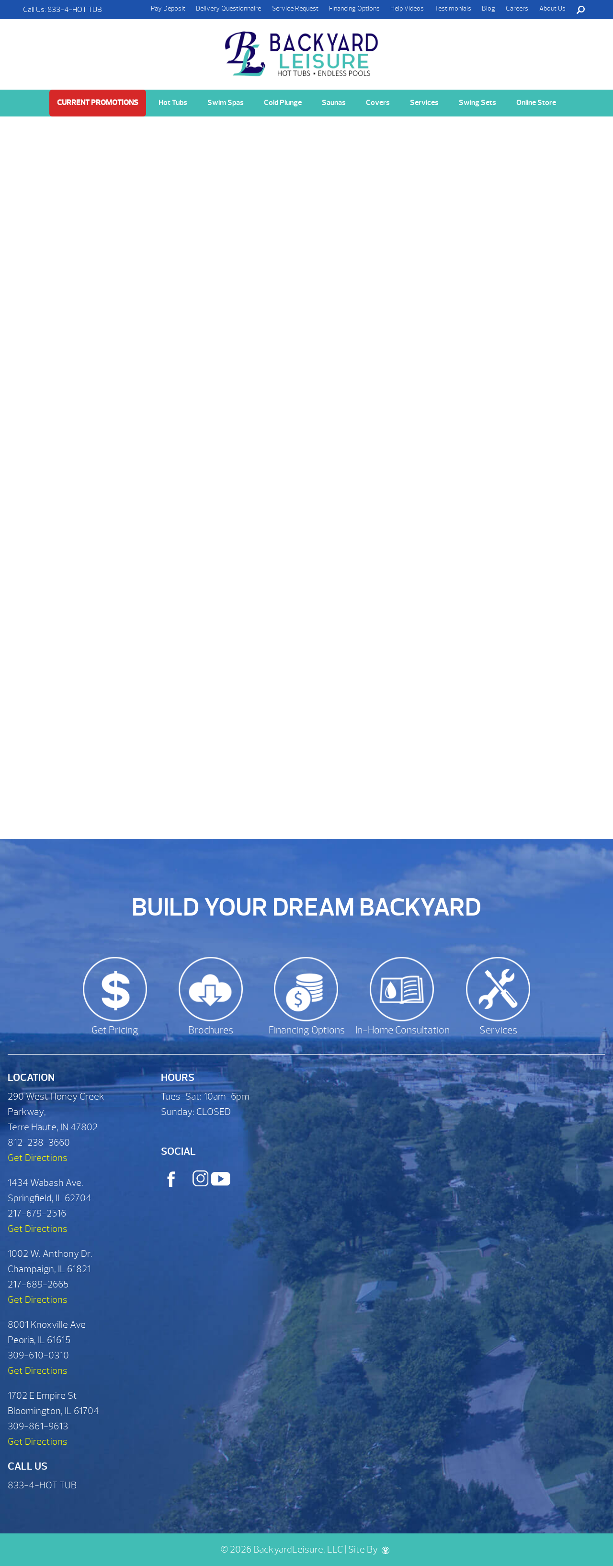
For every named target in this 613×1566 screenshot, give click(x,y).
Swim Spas (225, 102)
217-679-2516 (37, 1213)
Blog (488, 8)
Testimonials (453, 8)
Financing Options (354, 8)
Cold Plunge (283, 102)
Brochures (210, 1030)
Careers (517, 8)
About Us (552, 8)
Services (424, 102)
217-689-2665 (38, 1284)
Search (580, 9)
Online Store (536, 102)
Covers (378, 102)
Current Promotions (97, 102)
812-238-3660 (39, 1142)
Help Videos (407, 8)
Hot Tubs (173, 102)
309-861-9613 (38, 1426)
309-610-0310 (38, 1355)
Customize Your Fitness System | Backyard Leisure (303, 48)
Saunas (334, 102)
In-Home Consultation (402, 1030)
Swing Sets (477, 102)
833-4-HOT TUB (74, 9)
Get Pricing (114, 1030)
